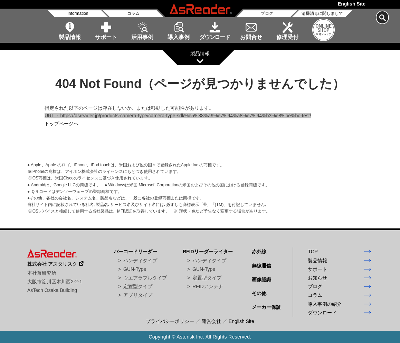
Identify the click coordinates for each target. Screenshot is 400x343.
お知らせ (317, 278)
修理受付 (287, 37)
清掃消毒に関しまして (322, 13)
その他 (259, 293)
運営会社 (211, 321)
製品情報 (70, 37)
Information (77, 13)
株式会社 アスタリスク (52, 264)
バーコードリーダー (135, 251)
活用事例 (142, 37)
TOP (313, 251)
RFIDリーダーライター (208, 251)
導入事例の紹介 (325, 304)
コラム (133, 13)
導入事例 (179, 37)
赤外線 (259, 251)
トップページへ (61, 123)
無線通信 (261, 265)
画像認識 (261, 279)
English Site (351, 4)
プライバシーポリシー (170, 321)
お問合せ (251, 37)
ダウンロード (214, 37)
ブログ (267, 13)
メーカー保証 (266, 307)
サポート (106, 37)
